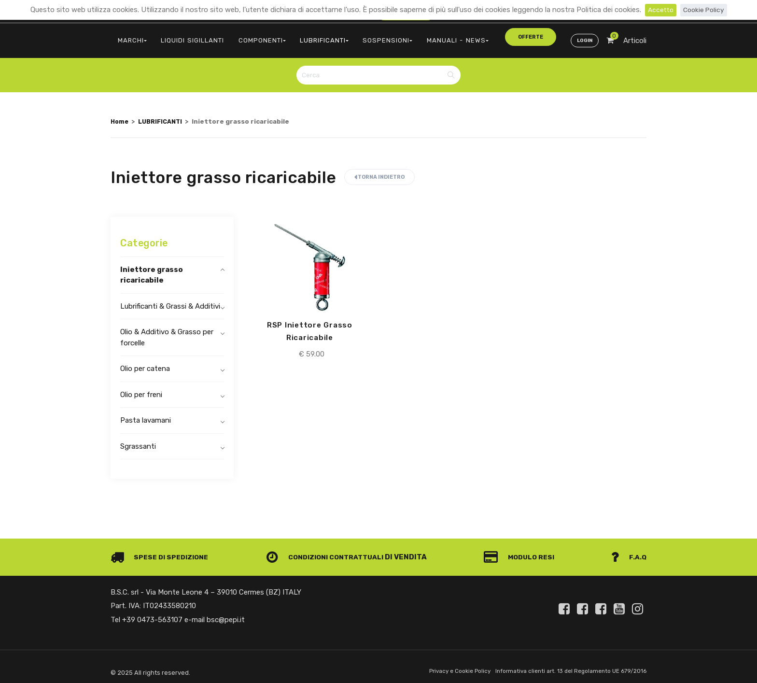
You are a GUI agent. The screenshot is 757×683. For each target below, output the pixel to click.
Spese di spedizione (162, 551)
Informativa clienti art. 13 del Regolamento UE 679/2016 (565, 665)
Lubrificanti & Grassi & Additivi (170, 300)
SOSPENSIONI (363, 36)
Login (583, 37)
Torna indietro (379, 171)
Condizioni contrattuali (329, 551)
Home (120, 115)
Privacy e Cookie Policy (447, 665)
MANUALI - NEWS (425, 36)
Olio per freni (141, 388)
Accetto (659, 9)
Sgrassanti (138, 440)
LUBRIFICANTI (305, 36)
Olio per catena (145, 362)
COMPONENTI (249, 36)
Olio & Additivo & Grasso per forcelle (166, 332)
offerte (485, 36)
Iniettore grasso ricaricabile (151, 269)
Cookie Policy (705, 9)
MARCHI (130, 36)
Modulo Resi (522, 551)
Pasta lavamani (145, 414)
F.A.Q (628, 551)
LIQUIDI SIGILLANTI (185, 36)
